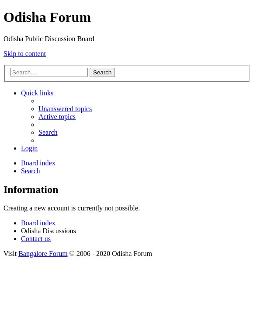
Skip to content (24, 53)
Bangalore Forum (42, 253)
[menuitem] (65, 108)
